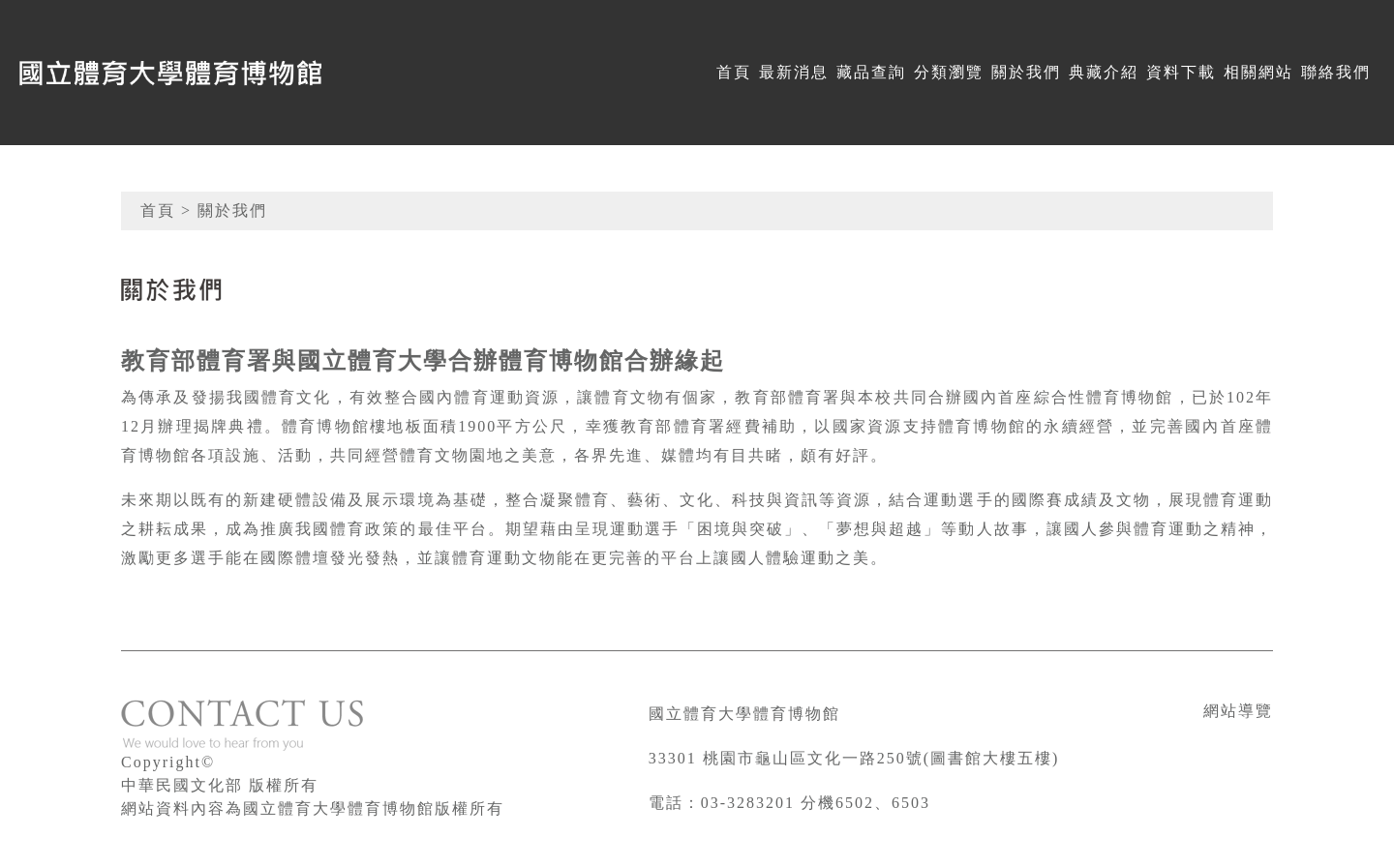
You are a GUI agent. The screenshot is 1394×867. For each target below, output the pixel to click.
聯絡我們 (1336, 72)
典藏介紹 (1103, 72)
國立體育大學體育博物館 (744, 713)
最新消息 (794, 72)
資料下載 (1181, 72)
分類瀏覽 (949, 72)
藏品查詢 (871, 72)
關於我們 (1026, 72)
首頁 (733, 72)
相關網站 (1258, 72)
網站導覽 (1238, 711)
